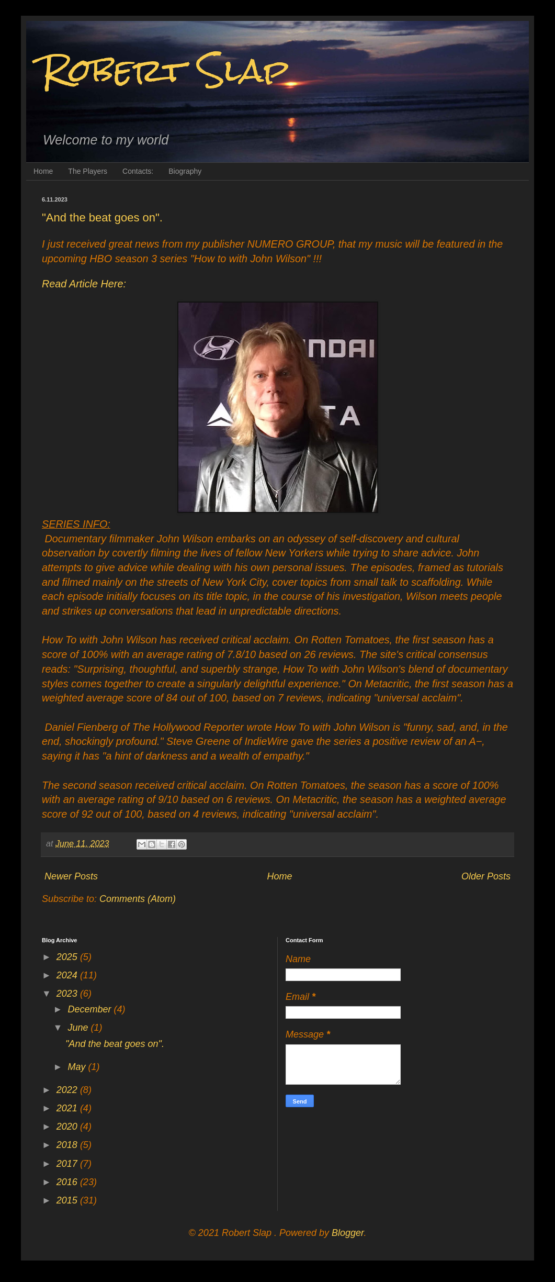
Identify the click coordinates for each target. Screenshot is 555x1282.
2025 (68, 957)
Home (43, 171)
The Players (87, 171)
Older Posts (486, 876)
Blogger (348, 1233)
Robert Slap (165, 70)
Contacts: (137, 171)
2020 (68, 1126)
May (77, 1067)
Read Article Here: (84, 283)
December (90, 1009)
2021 (68, 1108)
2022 (68, 1090)
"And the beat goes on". (102, 217)
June (78, 1027)
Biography (184, 171)
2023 (68, 993)
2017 (68, 1163)
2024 (68, 975)
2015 (68, 1200)
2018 (68, 1145)
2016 (68, 1182)
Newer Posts (71, 876)
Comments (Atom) (137, 899)
